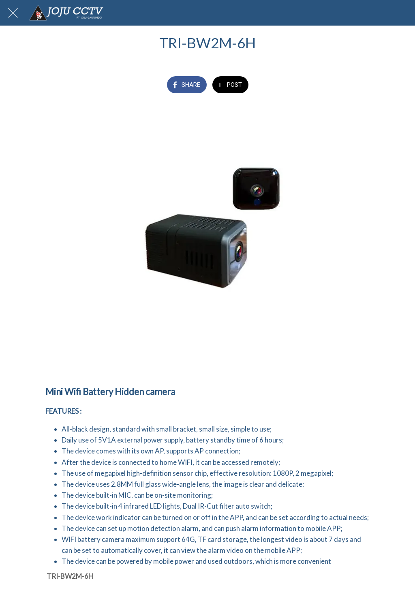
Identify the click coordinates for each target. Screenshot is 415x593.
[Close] (13, 13)
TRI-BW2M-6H (70, 576)
